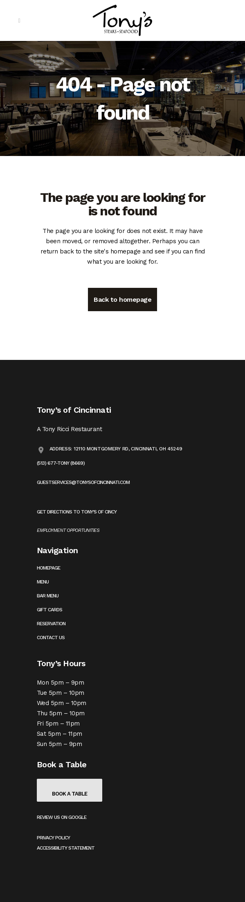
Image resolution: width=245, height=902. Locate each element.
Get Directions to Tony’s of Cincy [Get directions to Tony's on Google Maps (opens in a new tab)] (77, 512)
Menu (43, 582)
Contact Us (51, 637)
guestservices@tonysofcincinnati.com (83, 482)
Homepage (48, 568)
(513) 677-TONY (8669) (61, 463)
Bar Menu (47, 596)
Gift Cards (49, 610)
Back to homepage (122, 299)
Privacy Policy (53, 838)
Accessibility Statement (65, 848)
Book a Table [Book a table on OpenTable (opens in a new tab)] (69, 794)
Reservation (51, 623)
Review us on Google (61, 817)
